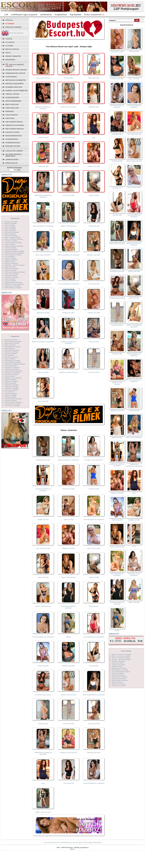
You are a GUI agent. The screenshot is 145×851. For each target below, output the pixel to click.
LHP (6, 14)
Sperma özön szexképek (12, 372)
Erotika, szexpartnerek (92, 14)
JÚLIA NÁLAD (94, 226)
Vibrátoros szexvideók (119, 685)
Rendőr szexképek (10, 366)
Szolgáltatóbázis (61, 14)
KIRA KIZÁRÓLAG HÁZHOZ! (43, 226)
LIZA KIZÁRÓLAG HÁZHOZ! (93, 637)
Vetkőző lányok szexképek (13, 402)
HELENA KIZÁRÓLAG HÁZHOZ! (43, 107)
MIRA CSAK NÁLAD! (68, 226)
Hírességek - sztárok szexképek (15, 265)
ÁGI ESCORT (68, 78)
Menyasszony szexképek (12, 286)
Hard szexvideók (117, 666)
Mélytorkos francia (14, 129)
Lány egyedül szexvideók (120, 670)
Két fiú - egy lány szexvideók (121, 656)
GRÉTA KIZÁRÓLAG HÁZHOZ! (68, 255)
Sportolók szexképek (11, 374)
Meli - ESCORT (134, 79)
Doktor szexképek (10, 248)
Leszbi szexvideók (118, 673)
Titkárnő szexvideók (118, 684)
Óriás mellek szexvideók (119, 677)
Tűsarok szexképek (11, 400)
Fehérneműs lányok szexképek (14, 251)
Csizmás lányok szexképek (13, 242)
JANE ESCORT (94, 195)
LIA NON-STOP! (93, 372)
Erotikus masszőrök (14, 83)
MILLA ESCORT (43, 372)
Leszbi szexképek (10, 280)
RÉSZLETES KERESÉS (13, 27)
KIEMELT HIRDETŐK (13, 56)
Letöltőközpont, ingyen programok (24, 14)
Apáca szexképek (10, 227)
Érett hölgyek (12, 104)
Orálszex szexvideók (118, 675)
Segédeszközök (12, 97)
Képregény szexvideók (119, 668)
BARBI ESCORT (43, 519)
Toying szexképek (10, 397)
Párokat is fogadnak (14, 125)
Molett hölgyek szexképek (13, 341)
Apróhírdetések (46, 14)
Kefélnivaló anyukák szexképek (15, 272)
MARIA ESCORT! (69, 313)
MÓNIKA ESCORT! (94, 255)
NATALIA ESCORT (68, 137)
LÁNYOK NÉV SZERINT (14, 151)
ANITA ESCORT (43, 666)
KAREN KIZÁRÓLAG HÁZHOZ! (68, 342)
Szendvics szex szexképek (13, 378)
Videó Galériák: (126, 651)
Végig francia (11, 115)
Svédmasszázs (11, 139)
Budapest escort (12, 146)
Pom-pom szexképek (11, 357)
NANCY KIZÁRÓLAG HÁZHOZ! (134, 326)
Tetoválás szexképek (11, 390)
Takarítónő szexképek (12, 385)
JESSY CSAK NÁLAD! (68, 107)
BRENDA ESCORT (43, 313)
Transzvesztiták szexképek (13, 398)
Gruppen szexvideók (118, 665)
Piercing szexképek (11, 353)
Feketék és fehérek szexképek (14, 253)
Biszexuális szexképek (12, 232)
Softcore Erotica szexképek (13, 371)
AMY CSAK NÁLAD (43, 78)
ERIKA (68, 637)
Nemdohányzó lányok (15, 73)
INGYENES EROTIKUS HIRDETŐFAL (13, 155)
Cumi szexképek (10, 244)
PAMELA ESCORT (94, 166)
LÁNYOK (8, 39)
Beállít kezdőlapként (61, 842)
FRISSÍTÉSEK (10, 59)
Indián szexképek (10, 267)
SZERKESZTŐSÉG (12, 159)
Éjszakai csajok (12, 132)
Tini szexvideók (117, 682)
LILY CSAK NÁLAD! (43, 548)
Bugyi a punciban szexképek (14, 239)
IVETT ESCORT (93, 284)
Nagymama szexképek (12, 343)
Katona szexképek (10, 270)
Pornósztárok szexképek (12, 360)
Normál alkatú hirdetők (16, 90)
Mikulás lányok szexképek (13, 287)
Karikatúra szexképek (12, 268)
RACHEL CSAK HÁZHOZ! (68, 372)
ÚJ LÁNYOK (9, 42)
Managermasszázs (13, 135)
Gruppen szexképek (11, 260)
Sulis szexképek (10, 376)
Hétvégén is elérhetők (15, 80)
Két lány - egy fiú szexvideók (121, 659)
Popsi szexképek (10, 359)
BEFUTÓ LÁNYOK (12, 49)
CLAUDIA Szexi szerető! (43, 695)
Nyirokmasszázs (12, 142)
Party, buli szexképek (11, 352)
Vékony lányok (12, 94)
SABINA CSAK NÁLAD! (68, 752)
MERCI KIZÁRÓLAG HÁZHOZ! (43, 342)
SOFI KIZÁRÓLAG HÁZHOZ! (93, 519)
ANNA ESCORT (117, 161)
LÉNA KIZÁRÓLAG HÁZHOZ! (68, 166)
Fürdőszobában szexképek (13, 254)
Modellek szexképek (11, 339)
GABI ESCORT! (43, 137)
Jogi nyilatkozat (49, 842)
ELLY (134, 546)
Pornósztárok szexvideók (120, 680)
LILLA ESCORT (43, 401)
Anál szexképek (10, 225)
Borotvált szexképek (11, 235)
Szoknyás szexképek (11, 381)
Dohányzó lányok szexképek (14, 246)
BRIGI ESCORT (93, 78)
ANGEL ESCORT (68, 195)
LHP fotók (9, 118)
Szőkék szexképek (10, 379)
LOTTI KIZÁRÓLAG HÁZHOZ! (68, 284)
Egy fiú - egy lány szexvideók (121, 654)
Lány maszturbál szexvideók (121, 671)
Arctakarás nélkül (14, 122)
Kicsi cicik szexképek (12, 274)
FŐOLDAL (9, 20)
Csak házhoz (11, 76)
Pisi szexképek (9, 355)
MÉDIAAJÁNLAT (11, 163)
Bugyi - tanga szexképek (12, 237)
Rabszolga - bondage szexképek (15, 364)
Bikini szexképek (10, 230)
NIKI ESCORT (43, 723)
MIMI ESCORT (94, 107)
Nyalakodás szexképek (12, 350)
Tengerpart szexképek (12, 386)
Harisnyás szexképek (11, 263)
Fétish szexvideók (117, 663)
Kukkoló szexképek (11, 275)
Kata (93, 137)
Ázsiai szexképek (10, 228)
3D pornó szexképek (11, 222)
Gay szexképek (9, 256)
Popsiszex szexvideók (119, 678)
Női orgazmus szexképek (13, 346)
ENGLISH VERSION (16, 33)
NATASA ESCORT (94, 313)
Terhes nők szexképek (12, 388)
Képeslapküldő (75, 14)
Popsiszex (9, 111)
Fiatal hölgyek (12, 108)
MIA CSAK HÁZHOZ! (43, 255)
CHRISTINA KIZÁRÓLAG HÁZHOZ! (43, 196)
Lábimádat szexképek (12, 277)
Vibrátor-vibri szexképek (12, 404)
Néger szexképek (10, 345)
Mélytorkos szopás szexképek (14, 284)
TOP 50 (7, 52)
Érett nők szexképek (11, 249)
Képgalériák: (15, 218)
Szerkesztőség (87, 842)
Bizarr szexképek (10, 234)
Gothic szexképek (10, 258)
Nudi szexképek (10, 348)
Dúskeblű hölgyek (13, 87)
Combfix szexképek (11, 241)
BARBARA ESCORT (43, 460)
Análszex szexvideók (118, 661)
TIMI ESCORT (68, 519)
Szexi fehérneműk (13, 101)
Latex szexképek (10, 279)
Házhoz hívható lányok (16, 70)
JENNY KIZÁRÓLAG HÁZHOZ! (94, 695)
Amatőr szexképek (10, 223)
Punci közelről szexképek (13, 362)
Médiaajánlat (97, 842)
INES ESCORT (94, 342)
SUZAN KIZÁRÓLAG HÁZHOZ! (68, 607)
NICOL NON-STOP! (94, 548)
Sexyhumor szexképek (12, 369)
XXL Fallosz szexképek (12, 405)
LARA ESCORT (43, 166)
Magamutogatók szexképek (13, 282)
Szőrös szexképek (10, 383)
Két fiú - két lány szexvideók (121, 658)
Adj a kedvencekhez (75, 842)
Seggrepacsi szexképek (12, 367)
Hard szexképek (10, 261)
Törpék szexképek (10, 395)
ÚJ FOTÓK (9, 46)
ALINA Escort (93, 606)
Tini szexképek (9, 392)
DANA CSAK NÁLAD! (43, 284)
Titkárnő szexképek (11, 393)
